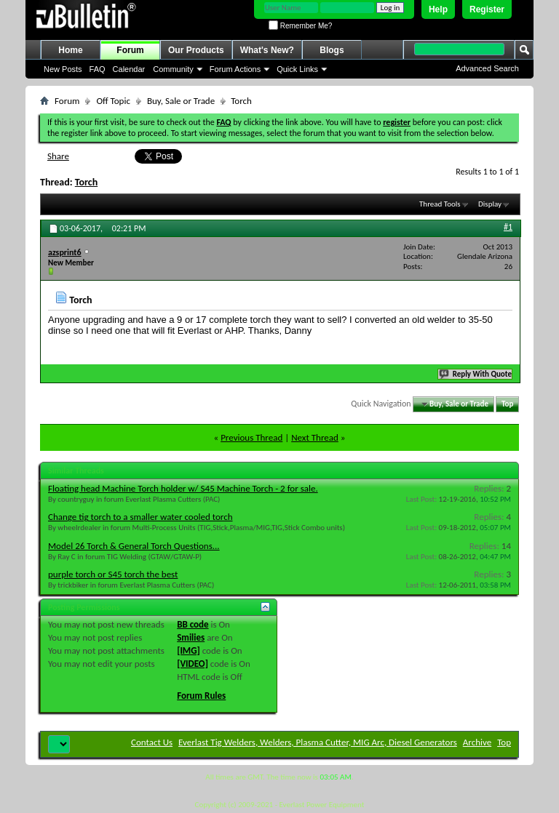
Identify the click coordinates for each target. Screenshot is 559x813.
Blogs (332, 50)
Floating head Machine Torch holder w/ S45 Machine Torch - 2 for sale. (183, 488)
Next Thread (314, 437)
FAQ (98, 69)
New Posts (63, 69)
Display (489, 204)
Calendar (129, 69)
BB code (192, 624)
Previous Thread (251, 437)
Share (58, 156)
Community (173, 69)
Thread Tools (440, 204)
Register (486, 9)
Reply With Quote (476, 374)
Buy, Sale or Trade (181, 100)
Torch (86, 182)
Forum (129, 50)
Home (70, 50)
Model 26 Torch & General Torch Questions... (134, 545)
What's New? (267, 50)
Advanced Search (487, 68)
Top (507, 404)
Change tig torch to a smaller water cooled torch (140, 516)
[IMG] (188, 650)
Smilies (191, 637)
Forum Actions (235, 69)
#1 (508, 227)
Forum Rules (201, 695)
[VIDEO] (192, 663)
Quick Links (297, 69)
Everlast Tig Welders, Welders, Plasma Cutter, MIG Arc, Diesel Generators (317, 742)
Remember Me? (300, 26)
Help (438, 9)
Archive (477, 742)
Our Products (196, 50)
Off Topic (113, 100)
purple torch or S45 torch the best (113, 574)
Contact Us (152, 742)
